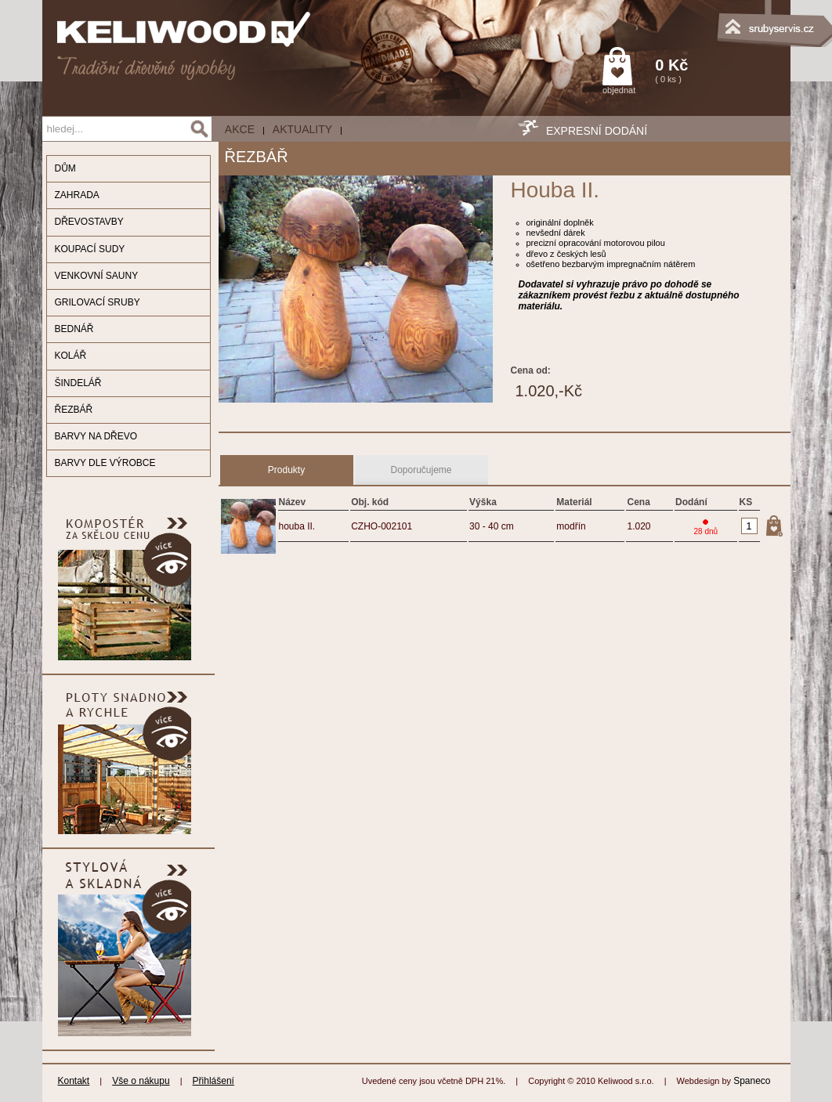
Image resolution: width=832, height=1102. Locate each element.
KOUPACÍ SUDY (90, 249)
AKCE (240, 129)
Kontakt (74, 1080)
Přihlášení (213, 1080)
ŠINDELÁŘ (78, 383)
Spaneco (751, 1080)
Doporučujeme (420, 469)
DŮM (65, 168)
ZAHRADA (77, 195)
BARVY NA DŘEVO (96, 436)
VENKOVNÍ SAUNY (97, 275)
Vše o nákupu (140, 1080)
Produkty (286, 469)
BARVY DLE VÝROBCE (105, 462)
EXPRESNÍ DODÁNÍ (596, 131)
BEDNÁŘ (74, 328)
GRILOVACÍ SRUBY (97, 302)
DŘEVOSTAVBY (89, 221)
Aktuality (302, 129)
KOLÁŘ (71, 355)
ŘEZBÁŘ (74, 409)
